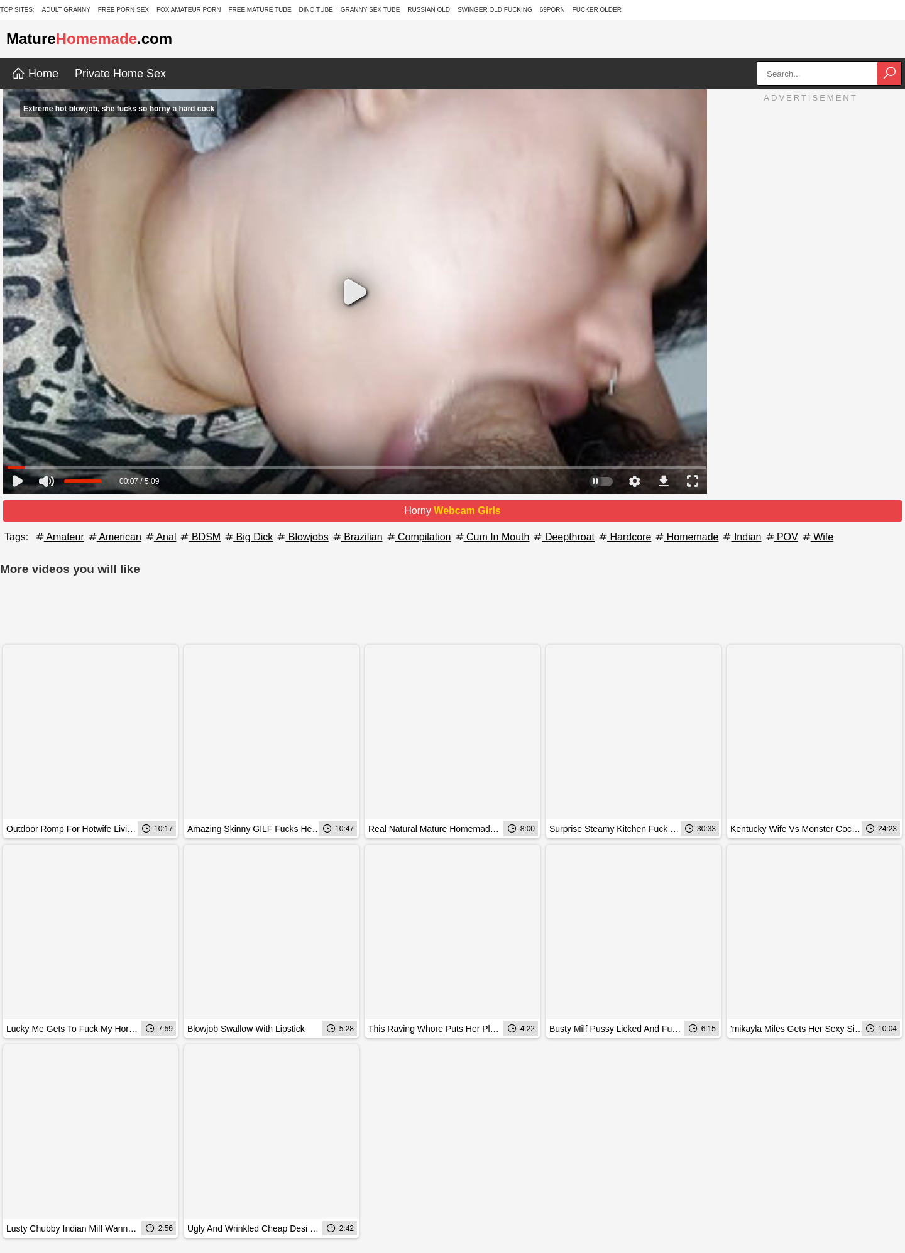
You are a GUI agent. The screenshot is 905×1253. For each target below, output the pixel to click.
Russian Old (428, 9)
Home (34, 73)
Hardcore (624, 537)
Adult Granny (66, 9)
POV (781, 537)
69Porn (552, 9)
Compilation (418, 537)
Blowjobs (301, 537)
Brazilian (357, 537)
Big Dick (248, 537)
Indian (741, 537)
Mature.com (89, 38)
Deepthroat (563, 537)
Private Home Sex (120, 73)
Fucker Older (597, 9)
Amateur (59, 537)
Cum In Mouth (492, 537)
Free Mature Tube (259, 9)
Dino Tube (315, 9)
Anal (160, 537)
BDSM (199, 537)
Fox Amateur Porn (188, 9)
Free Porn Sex (123, 9)
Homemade (686, 537)
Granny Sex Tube (370, 9)
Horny (452, 510)
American (114, 537)
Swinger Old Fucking (495, 9)
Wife (817, 537)
